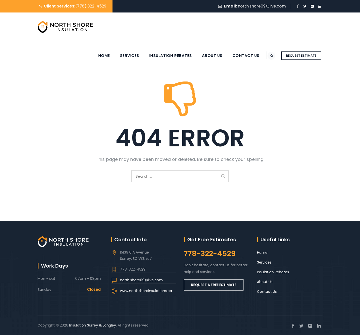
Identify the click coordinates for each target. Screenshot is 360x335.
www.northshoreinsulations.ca (146, 290)
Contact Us (240, 55)
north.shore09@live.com (262, 6)
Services (124, 55)
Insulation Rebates (165, 55)
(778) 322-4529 (90, 6)
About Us (206, 55)
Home (98, 55)
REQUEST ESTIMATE (301, 55)
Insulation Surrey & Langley (92, 325)
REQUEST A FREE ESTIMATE (213, 284)
